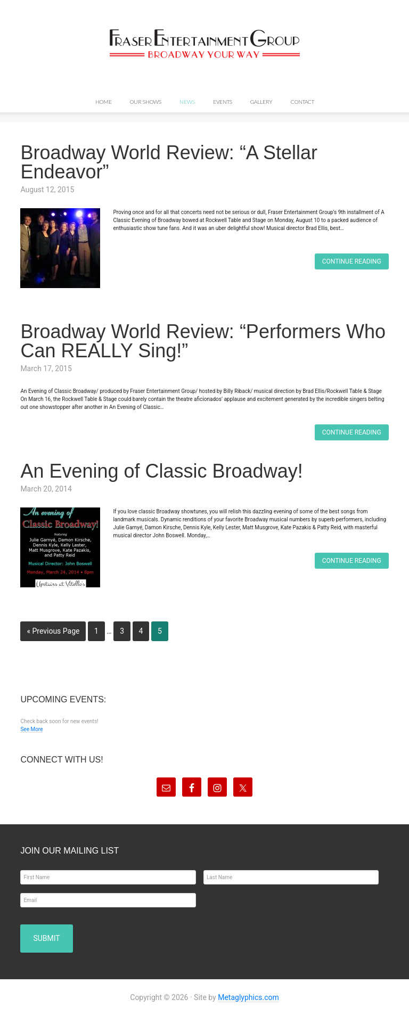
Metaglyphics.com (248, 997)
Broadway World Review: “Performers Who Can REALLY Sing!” (203, 341)
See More (31, 729)
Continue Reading (351, 261)
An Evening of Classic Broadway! (161, 471)
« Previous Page (53, 631)
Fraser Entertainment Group (204, 43)
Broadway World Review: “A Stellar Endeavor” (168, 162)
